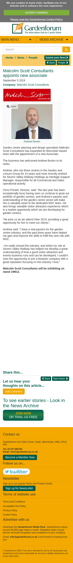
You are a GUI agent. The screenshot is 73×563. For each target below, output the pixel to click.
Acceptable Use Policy (14, 506)
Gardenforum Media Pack (31, 527)
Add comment (13, 391)
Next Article (60, 378)
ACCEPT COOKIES (36, 12)
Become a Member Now (19, 457)
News (21, 57)
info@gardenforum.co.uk (24, 451)
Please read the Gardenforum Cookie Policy (36, 19)
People (33, 57)
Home (9, 57)
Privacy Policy (10, 510)
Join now (23, 413)
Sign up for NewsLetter (19, 488)
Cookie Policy (10, 514)
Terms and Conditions (14, 501)
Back (50, 62)
